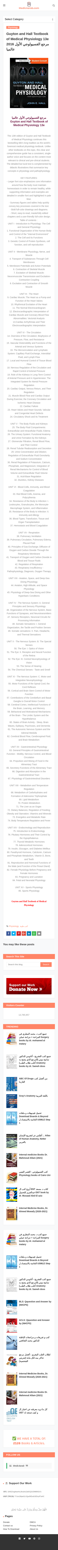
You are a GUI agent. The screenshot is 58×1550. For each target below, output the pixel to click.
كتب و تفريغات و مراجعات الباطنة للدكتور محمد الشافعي (34, 1339)
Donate (6, 1522)
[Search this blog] (23, 964)
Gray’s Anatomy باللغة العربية (33, 1096)
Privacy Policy (36, 1525)
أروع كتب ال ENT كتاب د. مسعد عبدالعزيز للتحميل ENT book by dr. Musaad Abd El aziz (34, 1192)
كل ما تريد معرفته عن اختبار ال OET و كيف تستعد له (33, 1411)
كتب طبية (24, 926)
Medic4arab (18, 1466)
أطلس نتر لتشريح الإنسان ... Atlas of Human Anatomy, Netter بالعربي (34, 1138)
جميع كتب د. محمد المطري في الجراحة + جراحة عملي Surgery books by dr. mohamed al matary (34, 1039)
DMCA (33, 1522)
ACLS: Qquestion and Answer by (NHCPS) (34, 1322)
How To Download (11, 1529)
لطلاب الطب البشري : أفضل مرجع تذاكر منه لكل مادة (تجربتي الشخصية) (34, 1357)
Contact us (8, 1525)
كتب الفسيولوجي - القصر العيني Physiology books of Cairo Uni (34, 1173)
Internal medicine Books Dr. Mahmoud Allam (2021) (33, 1156)
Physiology (14, 926)
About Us (34, 1529)
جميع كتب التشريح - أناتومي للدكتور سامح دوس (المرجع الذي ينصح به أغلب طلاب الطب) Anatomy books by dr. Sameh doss (35, 1061)
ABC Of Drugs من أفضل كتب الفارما (33, 1080)
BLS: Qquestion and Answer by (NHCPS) (35, 1303)
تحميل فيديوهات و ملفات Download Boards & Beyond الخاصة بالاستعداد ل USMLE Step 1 (34, 1118)
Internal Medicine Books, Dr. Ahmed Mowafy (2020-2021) (33, 1210)
